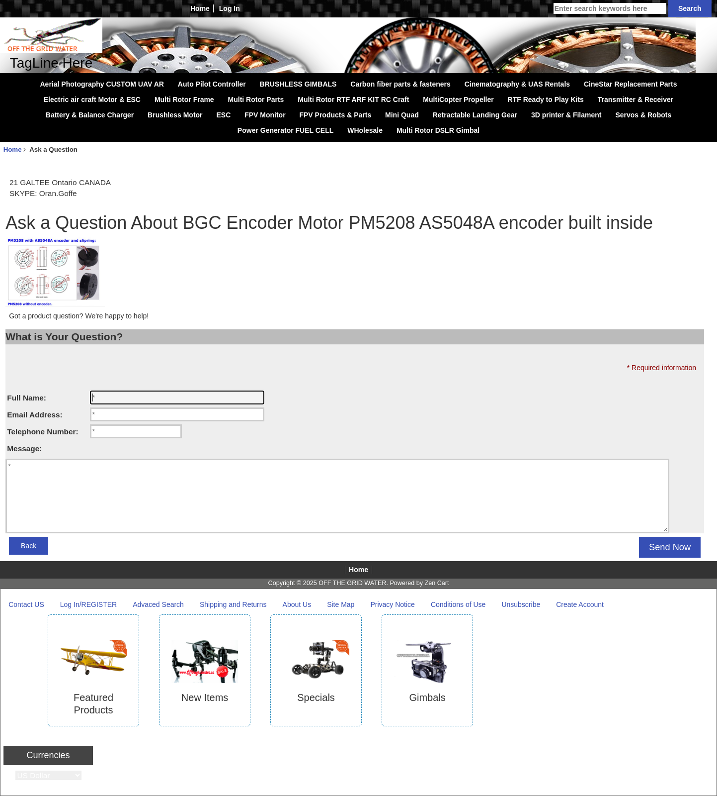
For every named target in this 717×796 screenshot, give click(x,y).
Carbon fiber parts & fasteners (400, 84)
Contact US (26, 604)
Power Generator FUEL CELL (285, 130)
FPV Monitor (264, 115)
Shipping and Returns (233, 604)
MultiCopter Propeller (458, 99)
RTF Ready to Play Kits (546, 99)
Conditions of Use (458, 604)
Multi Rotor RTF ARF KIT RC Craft (353, 99)
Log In (229, 8)
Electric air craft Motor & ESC (92, 99)
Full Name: (26, 398)
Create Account (580, 604)
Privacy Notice (392, 604)
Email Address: (34, 414)
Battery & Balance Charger (90, 115)
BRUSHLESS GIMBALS (298, 84)
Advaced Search (158, 604)
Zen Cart (436, 583)
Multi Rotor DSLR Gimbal (438, 130)
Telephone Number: (42, 431)
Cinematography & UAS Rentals (517, 84)
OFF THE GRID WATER (352, 583)
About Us (297, 604)
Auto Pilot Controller (212, 84)
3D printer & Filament (566, 115)
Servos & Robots (643, 115)
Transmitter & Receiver (636, 99)
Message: (24, 448)
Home (200, 8)
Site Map (340, 604)
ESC (223, 115)
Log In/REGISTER (88, 604)
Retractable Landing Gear (475, 115)
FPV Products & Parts (335, 115)
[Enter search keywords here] (610, 8)
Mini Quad (402, 115)
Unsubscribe (520, 604)
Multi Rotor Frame (184, 99)
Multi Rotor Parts (256, 99)
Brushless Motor (175, 115)
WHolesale (365, 130)
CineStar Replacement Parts (630, 84)
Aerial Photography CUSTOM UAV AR (102, 84)
